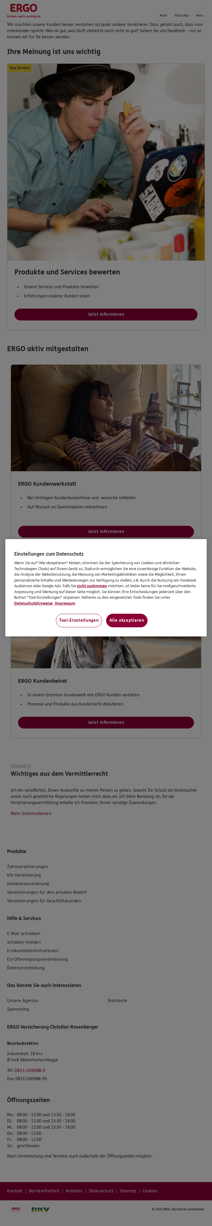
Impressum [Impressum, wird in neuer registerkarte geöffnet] (64, 603)
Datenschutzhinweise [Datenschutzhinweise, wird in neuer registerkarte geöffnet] (33, 603)
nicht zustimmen (92, 586)
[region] (106, 588)
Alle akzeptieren (126, 620)
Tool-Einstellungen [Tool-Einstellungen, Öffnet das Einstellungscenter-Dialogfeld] (79, 620)
